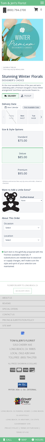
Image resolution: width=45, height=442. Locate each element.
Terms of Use (22, 432)
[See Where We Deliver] (22, 291)
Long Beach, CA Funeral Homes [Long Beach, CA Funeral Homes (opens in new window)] (15, 411)
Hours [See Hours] (37, 439)
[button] (38, 10)
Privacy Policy (12, 428)
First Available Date (31, 107)
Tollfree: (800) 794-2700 (22, 357)
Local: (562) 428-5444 (22, 353)
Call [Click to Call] (7, 439)
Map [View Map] (22, 439)
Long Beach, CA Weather (17, 419)
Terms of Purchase (30, 428)
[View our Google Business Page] (22, 334)
